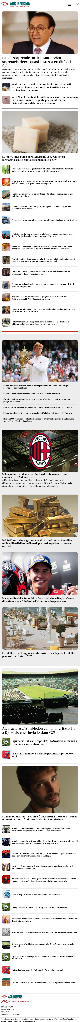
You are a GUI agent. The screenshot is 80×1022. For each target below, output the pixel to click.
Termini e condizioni (10, 1014)
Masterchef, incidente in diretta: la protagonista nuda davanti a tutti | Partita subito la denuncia (43, 867)
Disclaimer (6, 1012)
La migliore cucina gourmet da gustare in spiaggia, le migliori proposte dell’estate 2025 (39, 654)
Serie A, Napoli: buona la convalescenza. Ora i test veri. (36, 894)
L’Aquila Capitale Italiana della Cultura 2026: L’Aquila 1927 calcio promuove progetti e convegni (36, 400)
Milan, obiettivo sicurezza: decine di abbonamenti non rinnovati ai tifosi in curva (35, 475)
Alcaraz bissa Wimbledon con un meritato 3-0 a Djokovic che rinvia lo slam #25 (38, 730)
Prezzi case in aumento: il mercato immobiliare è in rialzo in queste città (44, 220)
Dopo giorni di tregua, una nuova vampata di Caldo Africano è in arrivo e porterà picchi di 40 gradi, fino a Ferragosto (44, 182)
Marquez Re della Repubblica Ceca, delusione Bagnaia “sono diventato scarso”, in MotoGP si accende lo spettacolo (38, 599)
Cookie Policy (7, 1007)
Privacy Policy (7, 1009)
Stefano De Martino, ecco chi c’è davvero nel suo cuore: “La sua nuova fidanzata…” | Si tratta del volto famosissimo (39, 818)
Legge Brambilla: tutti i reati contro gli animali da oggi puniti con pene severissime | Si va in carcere (43, 310)
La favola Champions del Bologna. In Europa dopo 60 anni (43, 755)
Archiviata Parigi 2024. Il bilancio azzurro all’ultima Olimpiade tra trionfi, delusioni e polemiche (44, 919)
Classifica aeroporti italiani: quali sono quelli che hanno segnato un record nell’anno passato (41, 207)
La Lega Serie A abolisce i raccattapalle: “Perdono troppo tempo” (41, 907)
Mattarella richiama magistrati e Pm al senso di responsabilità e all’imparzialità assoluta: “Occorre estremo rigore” (40, 322)
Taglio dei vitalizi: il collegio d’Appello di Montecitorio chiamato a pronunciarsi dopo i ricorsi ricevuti (41, 272)
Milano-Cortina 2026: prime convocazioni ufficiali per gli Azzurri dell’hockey (37, 413)
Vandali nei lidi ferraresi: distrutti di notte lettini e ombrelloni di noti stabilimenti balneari (42, 194)
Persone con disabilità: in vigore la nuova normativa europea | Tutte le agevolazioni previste (43, 285)
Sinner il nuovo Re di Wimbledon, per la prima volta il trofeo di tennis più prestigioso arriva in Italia (36, 386)
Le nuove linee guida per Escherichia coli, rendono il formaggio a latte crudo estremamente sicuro (33, 158)
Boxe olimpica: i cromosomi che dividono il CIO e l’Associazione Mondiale (44, 932)
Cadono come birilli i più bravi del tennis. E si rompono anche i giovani (43, 982)
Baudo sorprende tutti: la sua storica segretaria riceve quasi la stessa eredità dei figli (36, 61)
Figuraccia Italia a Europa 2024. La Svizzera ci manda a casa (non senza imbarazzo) (44, 742)
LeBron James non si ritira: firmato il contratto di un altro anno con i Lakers (37, 407)
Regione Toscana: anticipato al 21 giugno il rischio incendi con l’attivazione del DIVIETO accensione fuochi (39, 297)
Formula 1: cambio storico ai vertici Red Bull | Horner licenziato (31, 393)
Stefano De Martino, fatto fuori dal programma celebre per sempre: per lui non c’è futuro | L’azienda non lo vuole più (44, 854)
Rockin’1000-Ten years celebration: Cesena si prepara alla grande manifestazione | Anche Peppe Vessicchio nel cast (39, 419)
